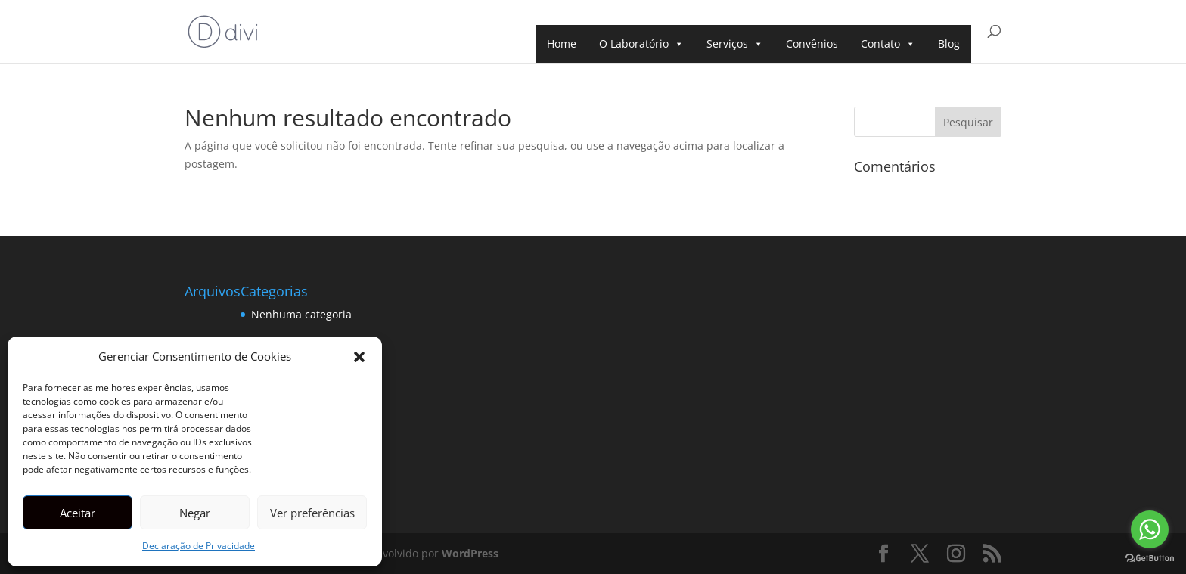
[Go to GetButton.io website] (1149, 558)
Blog (949, 43)
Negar (194, 512)
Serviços (734, 44)
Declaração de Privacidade (198, 545)
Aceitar (77, 512)
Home (561, 43)
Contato (888, 44)
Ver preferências (312, 512)
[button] (359, 357)
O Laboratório (641, 44)
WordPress (470, 553)
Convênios (812, 43)
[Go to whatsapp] (1150, 529)
